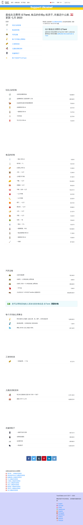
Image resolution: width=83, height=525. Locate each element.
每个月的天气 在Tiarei (19, 58)
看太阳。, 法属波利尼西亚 (15, 473)
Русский (59, 505)
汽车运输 (15, 34)
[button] (59, 2)
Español (59, 511)
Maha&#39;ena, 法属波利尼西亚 (16, 475)
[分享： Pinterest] (44, 458)
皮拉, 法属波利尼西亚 (13, 484)
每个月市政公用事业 (18, 39)
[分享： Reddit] (54, 458)
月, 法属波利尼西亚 (13, 479)
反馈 (28, 2)
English (59, 503)
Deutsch (59, 518)
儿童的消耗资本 (17, 48)
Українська (60, 509)
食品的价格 (15, 30)
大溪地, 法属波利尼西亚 (14, 481)
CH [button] (52, 2)
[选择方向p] (72, 2)
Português (60, 513)
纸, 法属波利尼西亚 (13, 490)
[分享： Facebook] (28, 458)
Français (59, 520)
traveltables (7, 2)
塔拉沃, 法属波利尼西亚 (14, 488)
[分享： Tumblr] (39, 458)
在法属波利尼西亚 (57, 21)
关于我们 (23, 2)
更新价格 (55, 304)
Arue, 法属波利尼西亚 (13, 483)
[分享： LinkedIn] (49, 458)
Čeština (59, 516)
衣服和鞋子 (15, 53)
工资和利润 (15, 44)
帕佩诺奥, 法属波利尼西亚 (15, 477)
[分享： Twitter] (33, 458)
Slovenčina (60, 515)
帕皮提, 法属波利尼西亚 (14, 486)
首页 (12, 2)
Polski (59, 507)
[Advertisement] (41, 76)
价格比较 (17, 2)
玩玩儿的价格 (16, 25)
